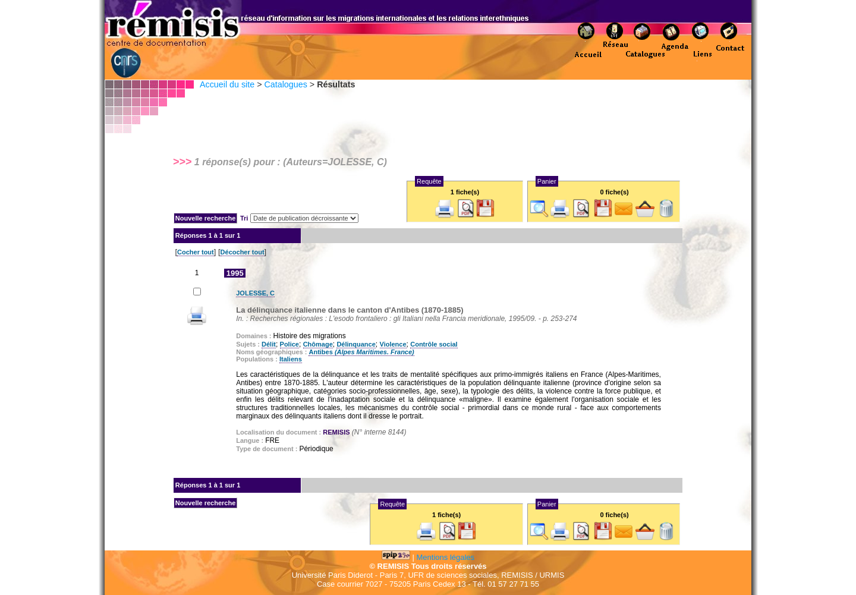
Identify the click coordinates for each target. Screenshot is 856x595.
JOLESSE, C (255, 293)
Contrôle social (433, 344)
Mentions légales (446, 557)
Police (289, 344)
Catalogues (285, 84)
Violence (393, 344)
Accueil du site (227, 84)
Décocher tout (243, 252)
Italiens (290, 359)
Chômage (318, 344)
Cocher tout (195, 252)
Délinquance (355, 344)
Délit (269, 344)
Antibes (361, 351)
